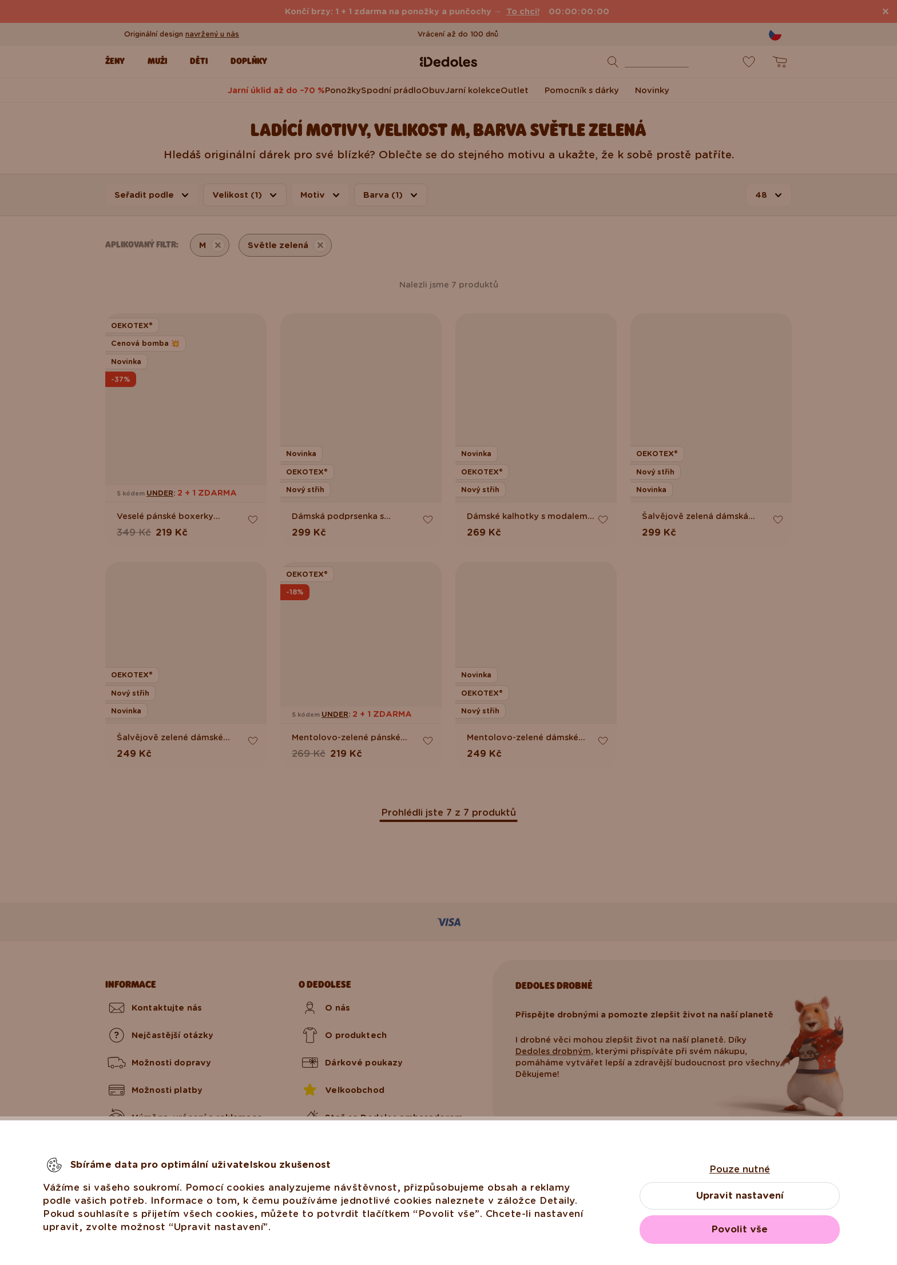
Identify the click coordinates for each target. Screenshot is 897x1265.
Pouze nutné (739, 1169)
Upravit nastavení (740, 1195)
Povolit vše (740, 1229)
